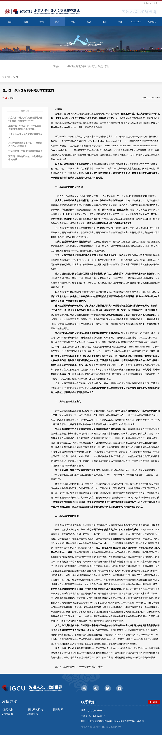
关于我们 (152, 22)
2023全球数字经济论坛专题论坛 (88, 66)
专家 (42, 22)
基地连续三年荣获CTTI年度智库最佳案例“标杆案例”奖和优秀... (24, 127)
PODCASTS (136, 22)
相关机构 (8, 714)
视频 (120, 22)
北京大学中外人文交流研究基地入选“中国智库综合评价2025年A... (25, 119)
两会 (56, 66)
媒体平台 (33, 714)
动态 (26, 22)
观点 (57, 22)
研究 (73, 22)
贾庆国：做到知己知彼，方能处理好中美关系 (25, 158)
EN (149, 3)
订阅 (153, 702)
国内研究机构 (35, 709)
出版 (89, 22)
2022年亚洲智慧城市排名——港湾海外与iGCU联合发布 (25, 144)
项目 (105, 22)
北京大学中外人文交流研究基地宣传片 (25, 136)
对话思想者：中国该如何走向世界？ (25, 151)
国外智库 (58, 709)
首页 (10, 22)
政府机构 (8, 709)
